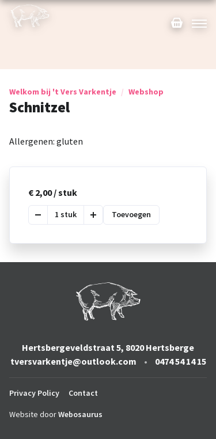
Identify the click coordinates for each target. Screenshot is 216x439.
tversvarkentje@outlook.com (73, 361)
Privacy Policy (34, 393)
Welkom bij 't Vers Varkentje (62, 92)
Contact (83, 393)
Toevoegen (131, 214)
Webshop (146, 92)
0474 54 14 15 (180, 361)
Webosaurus (80, 414)
